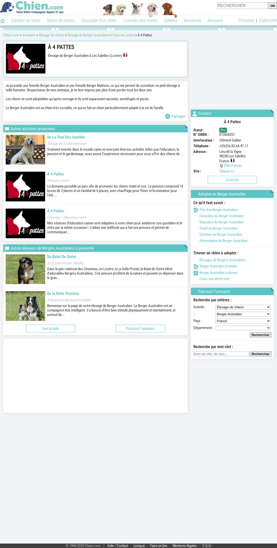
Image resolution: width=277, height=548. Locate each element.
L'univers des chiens (140, 20)
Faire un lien (158, 546)
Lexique (139, 546)
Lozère (129, 35)
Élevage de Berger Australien (87, 35)
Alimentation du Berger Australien (220, 240)
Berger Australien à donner (215, 272)
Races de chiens (61, 20)
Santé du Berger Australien (215, 228)
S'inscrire (246, 20)
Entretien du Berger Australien (217, 234)
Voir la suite (50, 328)
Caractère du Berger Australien (218, 216)
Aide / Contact (117, 546)
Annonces (192, 20)
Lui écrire (232, 180)
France (116, 35)
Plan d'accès (233, 165)
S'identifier (268, 20)
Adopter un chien (26, 20)
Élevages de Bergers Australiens (219, 260)
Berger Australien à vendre (215, 266)
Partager (175, 116)
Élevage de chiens (51, 35)
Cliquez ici (226, 171)
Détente (170, 20)
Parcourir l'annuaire (140, 328)
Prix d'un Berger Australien (215, 210)
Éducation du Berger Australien (218, 222)
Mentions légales (185, 546)
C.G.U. (207, 546)
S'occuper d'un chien (99, 20)
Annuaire (215, 20)
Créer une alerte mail (211, 279)
